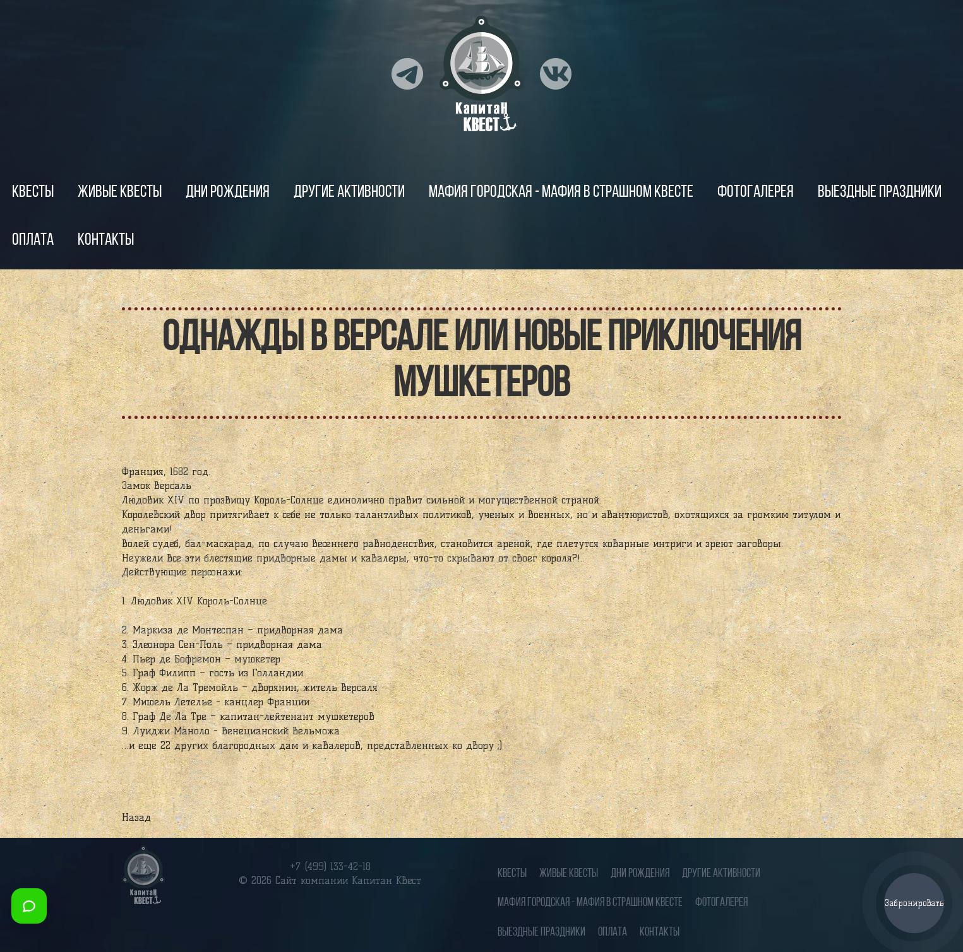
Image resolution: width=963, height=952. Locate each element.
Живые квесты (120, 192)
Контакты (106, 240)
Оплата (33, 240)
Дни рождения (228, 192)
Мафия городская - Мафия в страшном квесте (561, 192)
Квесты (33, 192)
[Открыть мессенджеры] (29, 906)
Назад (136, 817)
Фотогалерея (755, 192)
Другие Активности (349, 192)
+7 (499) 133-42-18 (330, 867)
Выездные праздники (880, 192)
